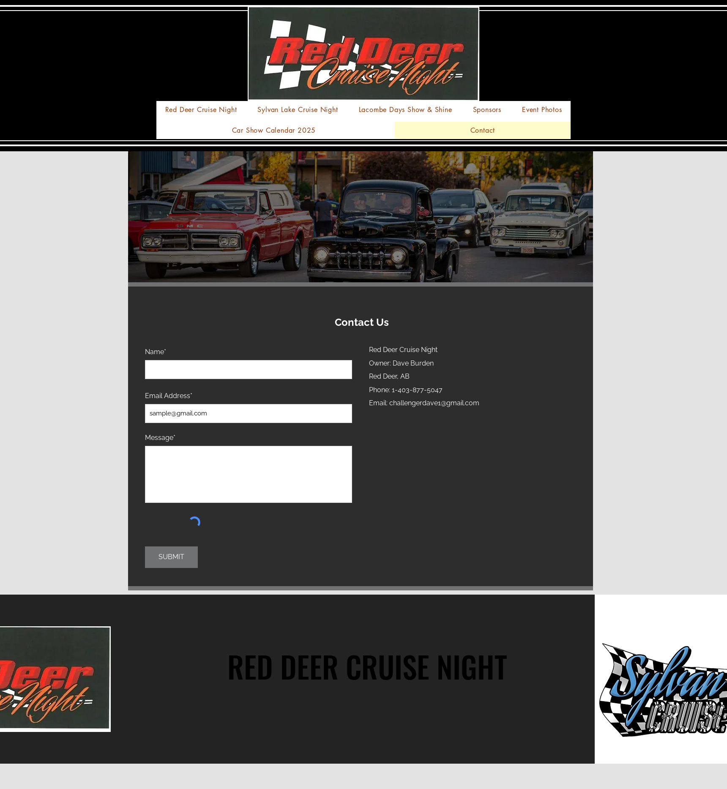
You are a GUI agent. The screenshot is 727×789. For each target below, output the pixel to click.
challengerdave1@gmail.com (434, 403)
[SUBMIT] (171, 557)
